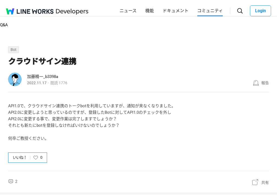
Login (260, 10)
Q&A (4, 24)
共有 (265, 182)
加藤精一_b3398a (42, 76)
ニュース (128, 10)
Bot (14, 49)
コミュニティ (210, 10)
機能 (149, 10)
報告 (265, 83)
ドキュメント (176, 10)
